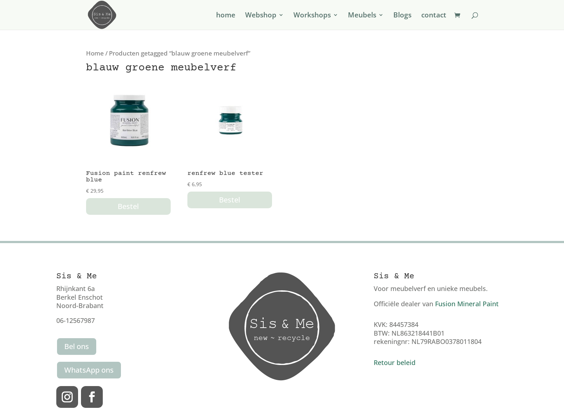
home (225, 16)
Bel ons (76, 346)
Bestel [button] (128, 206)
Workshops (312, 16)
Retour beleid (394, 362)
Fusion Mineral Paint (467, 303)
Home (95, 53)
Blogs (402, 16)
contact (433, 16)
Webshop (260, 16)
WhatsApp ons (89, 370)
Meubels (362, 16)
